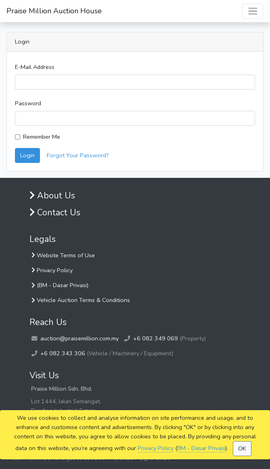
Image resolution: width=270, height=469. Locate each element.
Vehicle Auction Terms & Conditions (80, 300)
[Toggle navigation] (253, 11)
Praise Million (54, 11)
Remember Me (41, 137)
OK (242, 448)
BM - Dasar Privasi (201, 448)
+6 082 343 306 (62, 353)
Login (27, 155)
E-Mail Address (34, 67)
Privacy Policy (156, 448)
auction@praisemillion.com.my (79, 338)
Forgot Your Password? (78, 155)
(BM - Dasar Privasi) (59, 285)
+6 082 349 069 (155, 338)
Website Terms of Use (63, 255)
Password (28, 103)
